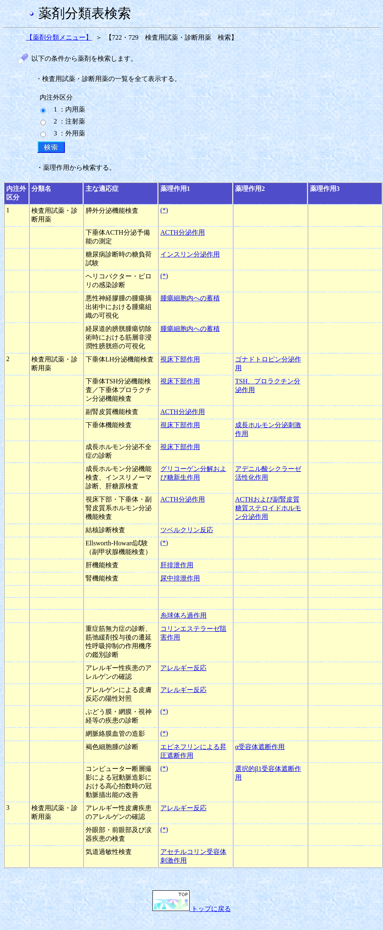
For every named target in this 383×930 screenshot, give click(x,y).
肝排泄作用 (176, 564)
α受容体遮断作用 (260, 746)
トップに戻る (191, 908)
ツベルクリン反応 (186, 529)
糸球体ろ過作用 (183, 615)
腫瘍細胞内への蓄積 (190, 298)
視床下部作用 (180, 359)
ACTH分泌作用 (182, 232)
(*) (164, 210)
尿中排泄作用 (180, 578)
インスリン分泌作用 (190, 254)
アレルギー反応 (183, 667)
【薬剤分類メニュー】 (59, 37)
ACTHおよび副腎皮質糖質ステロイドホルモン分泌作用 (268, 508)
